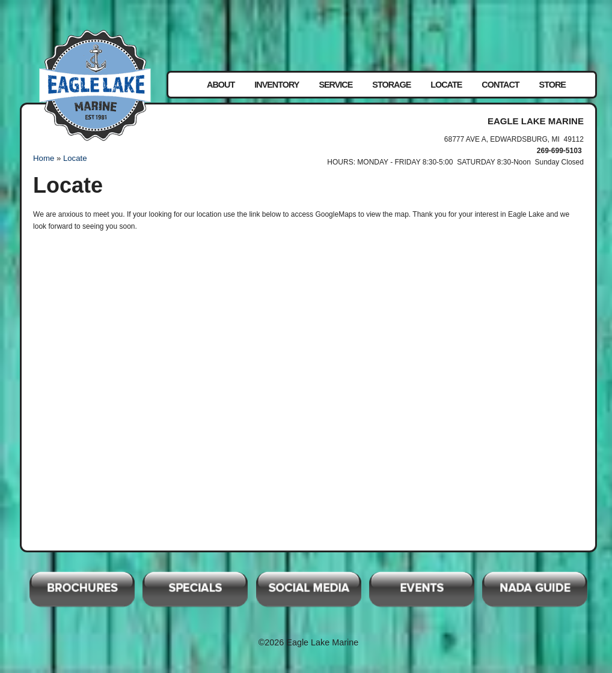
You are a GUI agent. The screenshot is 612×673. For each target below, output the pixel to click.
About (220, 84)
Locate (446, 84)
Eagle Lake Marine (95, 85)
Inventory (276, 84)
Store (552, 84)
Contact (500, 84)
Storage (391, 84)
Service (335, 84)
